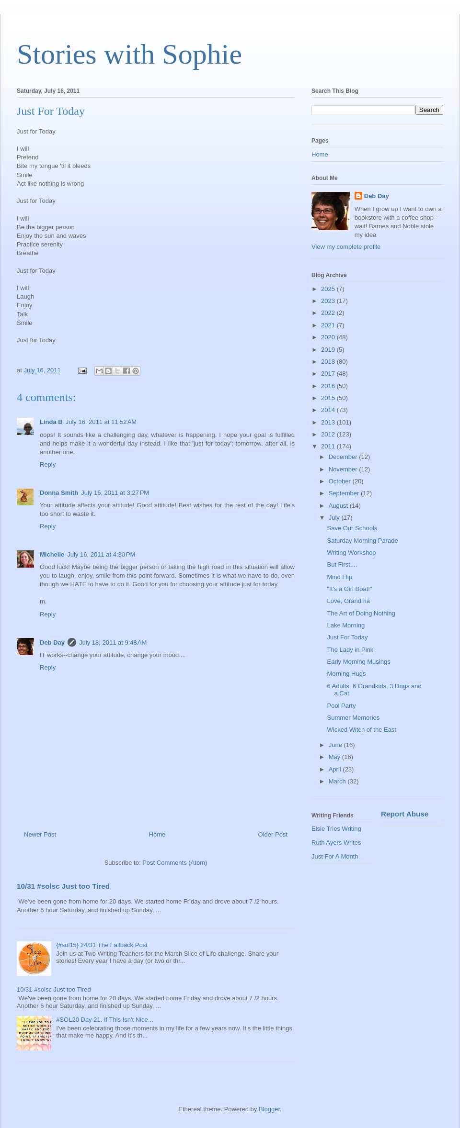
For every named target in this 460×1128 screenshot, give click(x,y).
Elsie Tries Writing (336, 828)
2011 (329, 446)
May (335, 756)
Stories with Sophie (129, 54)
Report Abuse (404, 814)
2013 (329, 422)
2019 (329, 349)
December (344, 456)
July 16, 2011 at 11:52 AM (101, 421)
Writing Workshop (351, 552)
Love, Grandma (348, 600)
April (336, 769)
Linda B (51, 421)
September (345, 493)
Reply (48, 464)
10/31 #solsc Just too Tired (63, 886)
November (344, 469)
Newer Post (40, 834)
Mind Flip (339, 577)
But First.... (342, 564)
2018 (329, 361)
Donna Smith (59, 492)
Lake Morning (346, 625)
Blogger (269, 1109)
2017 (329, 373)
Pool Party (341, 705)
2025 (329, 288)
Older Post (273, 834)
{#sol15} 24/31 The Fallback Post (102, 945)
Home (157, 834)
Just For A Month (334, 856)
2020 (329, 337)
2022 (329, 312)
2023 (329, 300)
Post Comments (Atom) (174, 862)
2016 (329, 386)
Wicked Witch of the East (361, 729)
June (336, 744)
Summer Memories (353, 717)
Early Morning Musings (358, 661)
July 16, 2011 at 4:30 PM (101, 554)
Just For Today (347, 637)
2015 (329, 398)
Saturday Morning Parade (362, 540)
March (338, 781)
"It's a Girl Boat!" (349, 588)
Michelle (52, 554)
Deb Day (52, 642)
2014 (329, 409)
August (339, 505)
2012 (329, 434)
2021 (329, 325)
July (335, 517)
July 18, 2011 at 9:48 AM (113, 642)
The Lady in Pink (350, 649)
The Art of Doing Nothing (361, 613)
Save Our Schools (352, 528)
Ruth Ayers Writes (336, 842)
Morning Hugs (346, 673)
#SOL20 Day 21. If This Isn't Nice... (104, 1019)
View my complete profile (345, 246)
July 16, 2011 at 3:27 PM (115, 492)
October (341, 481)
